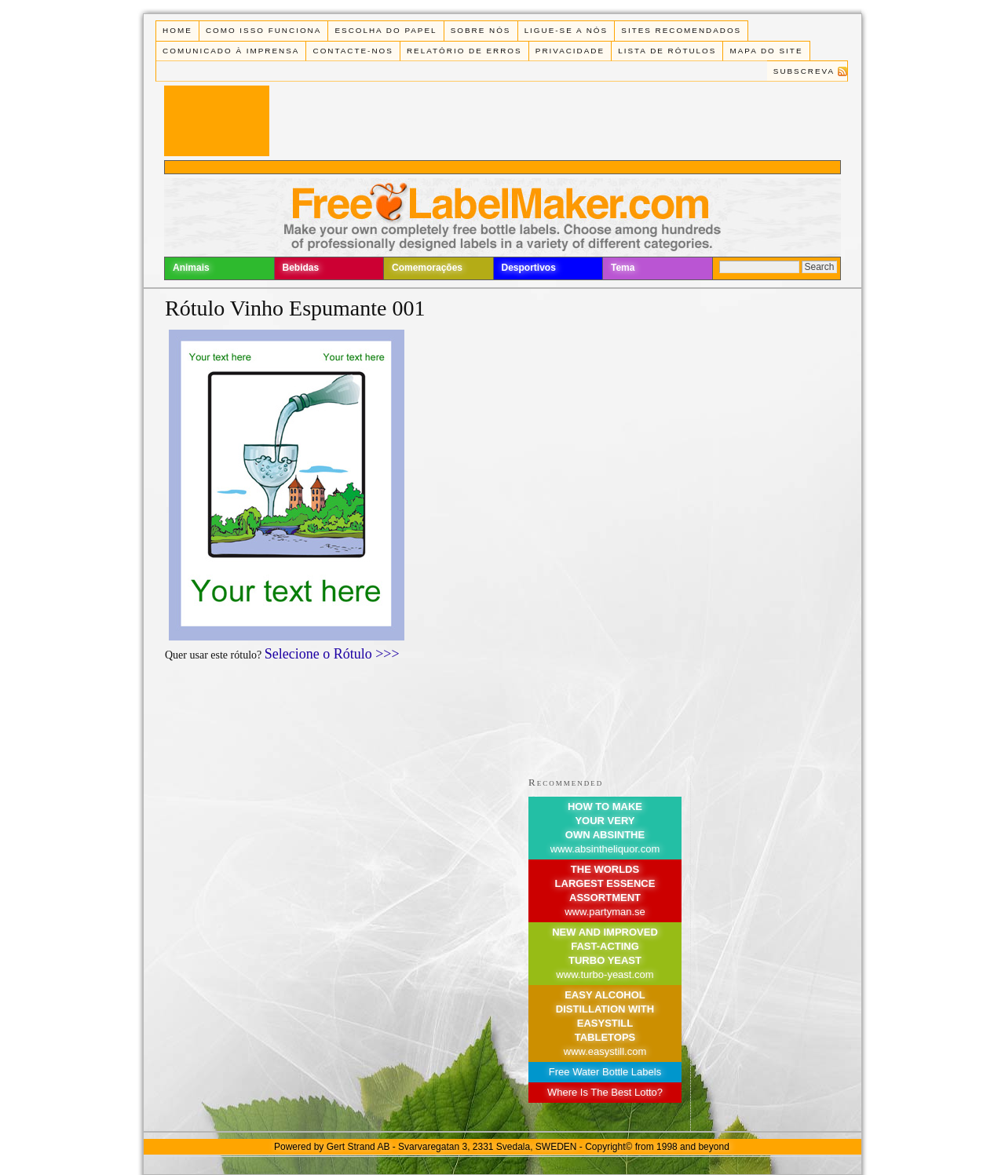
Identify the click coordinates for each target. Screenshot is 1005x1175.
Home (177, 30)
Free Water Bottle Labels (605, 1072)
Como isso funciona (263, 30)
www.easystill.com (605, 1051)
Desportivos (529, 267)
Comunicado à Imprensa (231, 50)
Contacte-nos (353, 50)
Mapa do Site (766, 50)
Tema (622, 267)
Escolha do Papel (385, 30)
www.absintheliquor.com (605, 849)
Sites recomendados (681, 30)
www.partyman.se (605, 912)
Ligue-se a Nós (566, 30)
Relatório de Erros (464, 50)
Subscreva (804, 71)
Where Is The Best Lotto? (605, 1092)
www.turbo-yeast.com (604, 974)
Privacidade (570, 50)
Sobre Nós (481, 30)
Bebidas (301, 267)
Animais (191, 267)
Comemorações (427, 267)
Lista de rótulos (667, 50)
